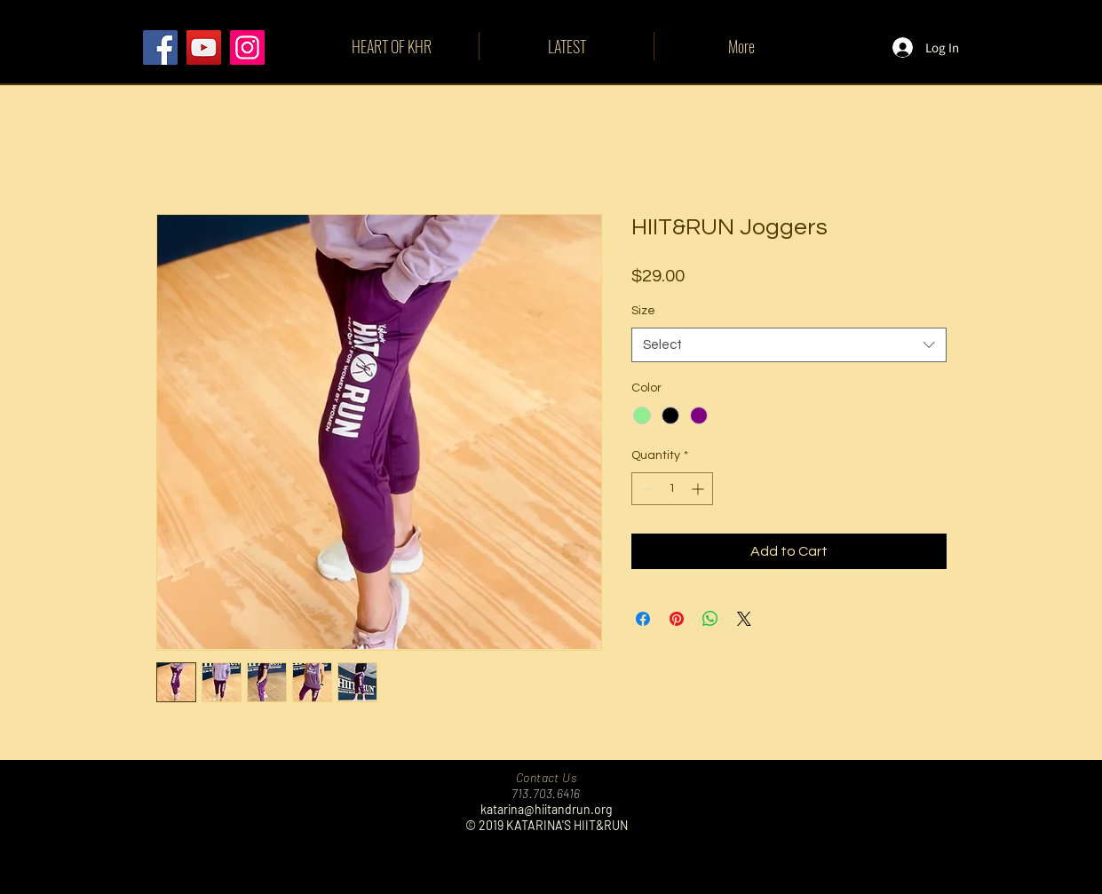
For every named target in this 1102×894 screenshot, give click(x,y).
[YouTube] (203, 47)
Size (643, 311)
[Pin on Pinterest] (676, 618)
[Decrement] (645, 488)
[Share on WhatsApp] (710, 618)
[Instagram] (247, 47)
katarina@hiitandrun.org (546, 809)
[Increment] (699, 488)
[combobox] (789, 345)
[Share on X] (744, 618)
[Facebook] (160, 47)
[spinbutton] (672, 488)
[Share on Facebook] (643, 618)
